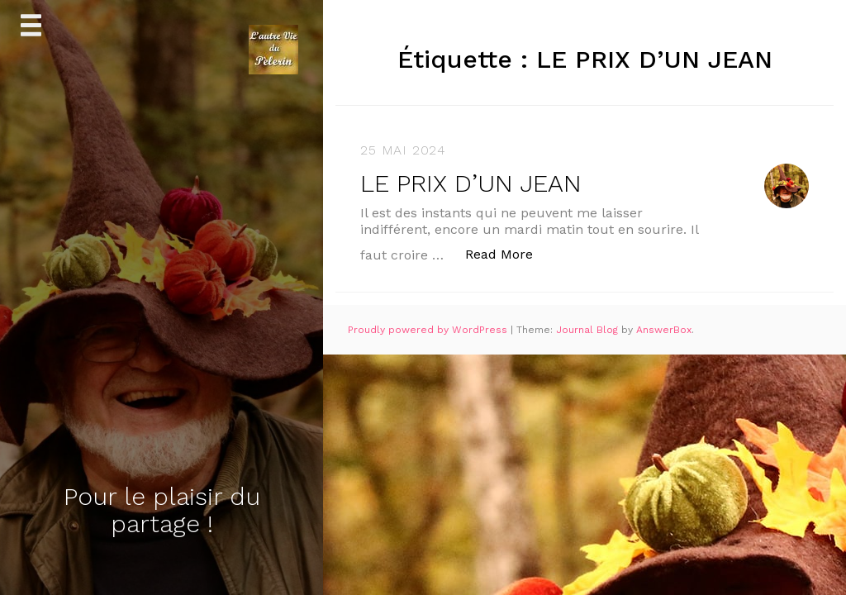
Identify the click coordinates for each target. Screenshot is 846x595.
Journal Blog (588, 330)
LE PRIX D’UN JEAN (471, 183)
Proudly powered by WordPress (429, 330)
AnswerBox (664, 330)
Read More (507, 253)
